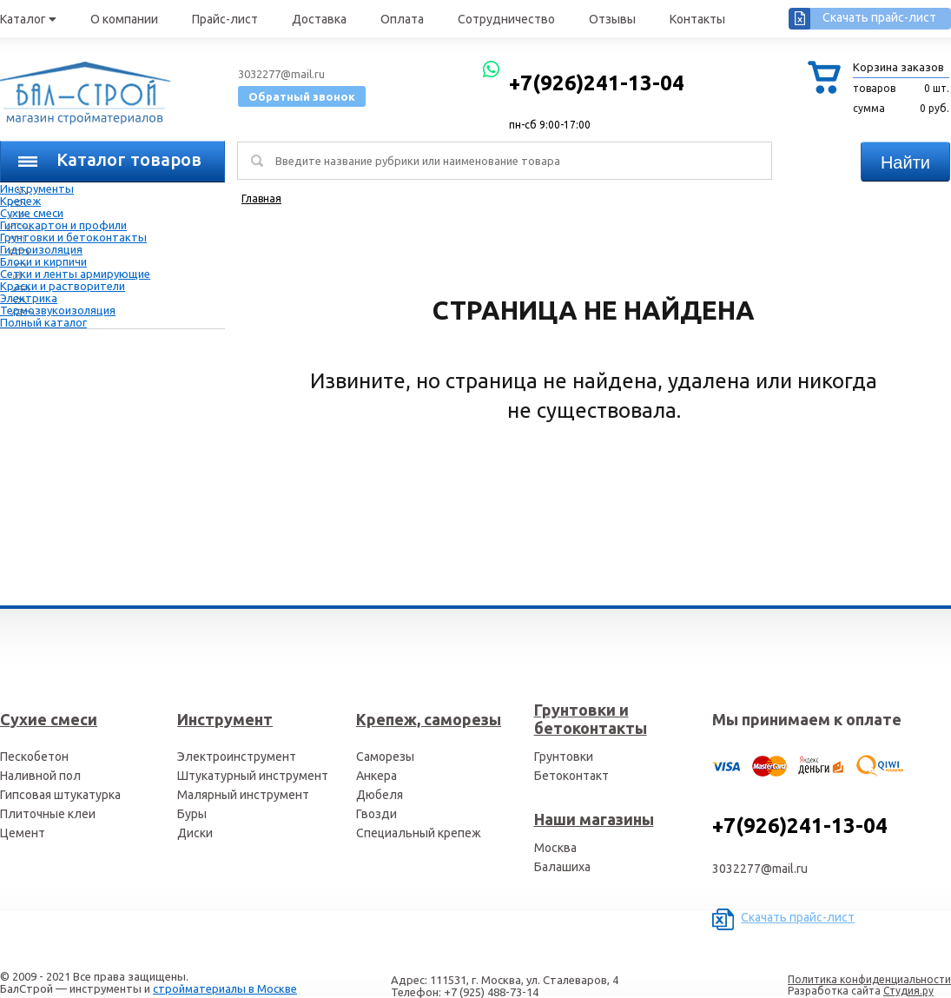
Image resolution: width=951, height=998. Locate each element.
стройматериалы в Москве (225, 988)
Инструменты (37, 188)
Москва (555, 848)
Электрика (28, 298)
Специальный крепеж (418, 833)
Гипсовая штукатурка (60, 795)
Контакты (697, 19)
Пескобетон (34, 756)
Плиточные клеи (48, 814)
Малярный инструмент (243, 795)
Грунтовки (563, 756)
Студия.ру (908, 990)
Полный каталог (43, 322)
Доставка (319, 19)
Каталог (28, 19)
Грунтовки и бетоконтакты (73, 237)
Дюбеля (379, 795)
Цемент (22, 833)
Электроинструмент (236, 756)
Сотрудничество (506, 19)
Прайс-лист (225, 19)
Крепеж (20, 201)
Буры (192, 814)
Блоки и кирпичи (43, 261)
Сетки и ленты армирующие (75, 274)
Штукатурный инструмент (252, 776)
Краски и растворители (62, 286)
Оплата (402, 19)
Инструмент (225, 719)
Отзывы (612, 19)
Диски (195, 833)
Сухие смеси (31, 213)
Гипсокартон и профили (63, 225)
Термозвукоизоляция (58, 310)
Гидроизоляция (41, 249)
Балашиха (562, 867)
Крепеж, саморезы (428, 719)
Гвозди (376, 814)
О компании (124, 19)
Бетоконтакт (571, 776)
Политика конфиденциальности (869, 979)
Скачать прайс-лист (879, 17)
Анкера (376, 776)
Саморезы (385, 756)
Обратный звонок (301, 96)
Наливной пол (40, 776)
